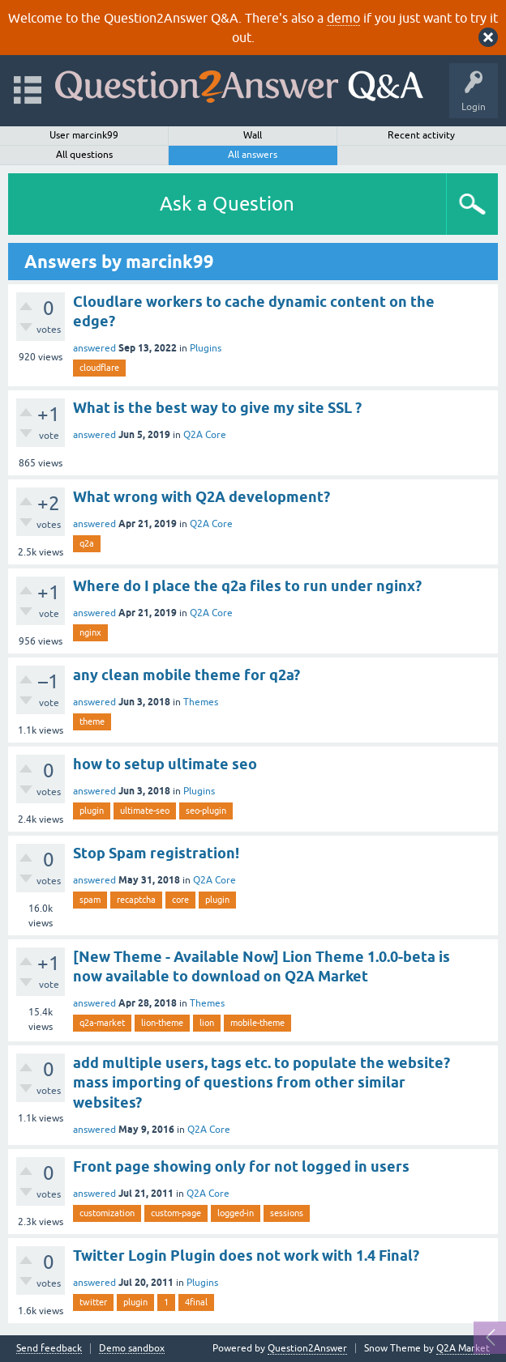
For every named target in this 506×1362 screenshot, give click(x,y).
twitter (93, 1302)
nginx (90, 632)
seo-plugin (206, 810)
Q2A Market (463, 1348)
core (180, 899)
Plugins (205, 348)
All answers (252, 154)
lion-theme (162, 1023)
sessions (286, 1213)
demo (343, 18)
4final (196, 1302)
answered (94, 348)
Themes (200, 702)
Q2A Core (204, 435)
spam (90, 899)
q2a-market (102, 1023)
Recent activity (421, 135)
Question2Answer (307, 1348)
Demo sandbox (132, 1348)
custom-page (176, 1213)
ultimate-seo (144, 810)
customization (107, 1213)
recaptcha (136, 899)
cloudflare (99, 367)
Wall (252, 135)
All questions (84, 154)
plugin (91, 810)
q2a (86, 543)
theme (92, 721)
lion (206, 1023)
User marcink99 (83, 135)
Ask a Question (227, 204)
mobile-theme (257, 1023)
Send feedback (49, 1348)
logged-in (235, 1213)
